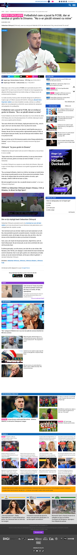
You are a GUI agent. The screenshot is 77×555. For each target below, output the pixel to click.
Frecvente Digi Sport (41, 527)
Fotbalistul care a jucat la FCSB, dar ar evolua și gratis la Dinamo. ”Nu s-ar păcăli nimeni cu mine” (28, 11)
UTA (48, 205)
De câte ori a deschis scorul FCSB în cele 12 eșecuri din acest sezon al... (58, 79)
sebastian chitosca (13, 260)
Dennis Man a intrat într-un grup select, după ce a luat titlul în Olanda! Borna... (58, 98)
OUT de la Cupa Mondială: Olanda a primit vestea (57, 89)
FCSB (48, 203)
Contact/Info (60, 527)
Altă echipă (50, 210)
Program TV (71, 1)
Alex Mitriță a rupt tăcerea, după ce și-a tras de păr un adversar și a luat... (58, 84)
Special (7, 11)
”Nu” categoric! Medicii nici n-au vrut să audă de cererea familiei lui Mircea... (66, 110)
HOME (3, 11)
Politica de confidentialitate (23, 527)
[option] (59, 80)
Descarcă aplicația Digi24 (37, 298)
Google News (26, 268)
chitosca (22, 260)
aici (24, 490)
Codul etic (66, 527)
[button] (23, 205)
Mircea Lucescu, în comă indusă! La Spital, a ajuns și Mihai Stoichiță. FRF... (66, 134)
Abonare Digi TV (33, 527)
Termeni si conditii (13, 527)
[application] (23, 205)
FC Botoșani (50, 207)
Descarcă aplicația (43, 1)
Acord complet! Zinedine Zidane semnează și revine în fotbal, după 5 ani (66, 142)
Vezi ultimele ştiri (70, 101)
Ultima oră (68, 106)
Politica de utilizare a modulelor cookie (38, 529)
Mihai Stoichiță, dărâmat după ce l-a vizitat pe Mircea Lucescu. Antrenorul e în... (66, 118)
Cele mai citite (53, 106)
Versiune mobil (38, 532)
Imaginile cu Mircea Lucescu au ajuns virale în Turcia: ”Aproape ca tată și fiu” (58, 93)
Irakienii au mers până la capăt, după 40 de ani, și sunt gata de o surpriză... (65, 126)
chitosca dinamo (31, 260)
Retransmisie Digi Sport (52, 527)
